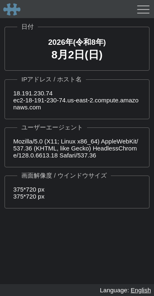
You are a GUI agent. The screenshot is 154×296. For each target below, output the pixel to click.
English (141, 290)
